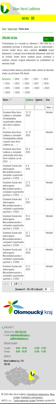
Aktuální (49, 112)
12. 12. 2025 (28, 134)
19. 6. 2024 (28, 217)
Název (6, 99)
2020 (17, 88)
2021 (27, 88)
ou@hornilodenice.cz (19, 338)
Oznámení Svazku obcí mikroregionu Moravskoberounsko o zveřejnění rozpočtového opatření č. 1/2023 (13, 205)
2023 (47, 88)
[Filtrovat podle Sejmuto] (40, 107)
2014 (7, 83)
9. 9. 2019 (28, 167)
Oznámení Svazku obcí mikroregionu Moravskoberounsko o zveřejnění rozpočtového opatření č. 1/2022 (13, 188)
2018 (46, 83)
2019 (7, 88)
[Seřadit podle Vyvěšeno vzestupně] (27, 101)
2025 (17, 92)
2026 (27, 92)
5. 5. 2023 (28, 201)
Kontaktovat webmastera (38, 394)
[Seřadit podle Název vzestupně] (11, 98)
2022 (37, 88)
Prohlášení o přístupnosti (32, 397)
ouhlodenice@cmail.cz (20, 335)
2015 (17, 83)
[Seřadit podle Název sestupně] (11, 99)
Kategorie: (6, 78)
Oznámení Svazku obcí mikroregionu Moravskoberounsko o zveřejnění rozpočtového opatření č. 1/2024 (13, 222)
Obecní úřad (12, 29)
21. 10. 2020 (28, 251)
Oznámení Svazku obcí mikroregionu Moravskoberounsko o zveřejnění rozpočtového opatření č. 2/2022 (13, 272)
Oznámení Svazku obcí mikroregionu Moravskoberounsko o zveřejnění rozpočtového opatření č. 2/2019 (13, 239)
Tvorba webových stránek (24, 400)
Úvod (4, 29)
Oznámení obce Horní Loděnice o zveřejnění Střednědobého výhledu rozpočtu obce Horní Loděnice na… (13, 138)
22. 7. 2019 (28, 234)
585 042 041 (21, 331)
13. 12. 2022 (28, 114)
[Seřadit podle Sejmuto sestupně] (36, 102)
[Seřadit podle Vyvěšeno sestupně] (27, 102)
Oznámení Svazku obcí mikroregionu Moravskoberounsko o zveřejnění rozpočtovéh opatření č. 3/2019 (13, 172)
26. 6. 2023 (28, 150)
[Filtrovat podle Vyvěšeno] (29, 107)
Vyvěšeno (30, 99)
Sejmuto (39, 99)
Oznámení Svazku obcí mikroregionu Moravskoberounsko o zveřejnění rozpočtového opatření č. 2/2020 (13, 256)
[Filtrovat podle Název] (13, 107)
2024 (7, 92)
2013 (46, 79)
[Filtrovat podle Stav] (49, 107)
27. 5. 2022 (28, 184)
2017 (37, 83)
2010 (17, 79)
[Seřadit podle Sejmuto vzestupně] (36, 101)
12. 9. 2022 (28, 268)
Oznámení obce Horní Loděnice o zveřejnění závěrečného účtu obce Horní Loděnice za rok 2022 (13, 155)
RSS (48, 39)
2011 (27, 79)
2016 (27, 83)
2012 (36, 79)
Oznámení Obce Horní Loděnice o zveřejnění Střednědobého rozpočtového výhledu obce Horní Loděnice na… (12, 120)
